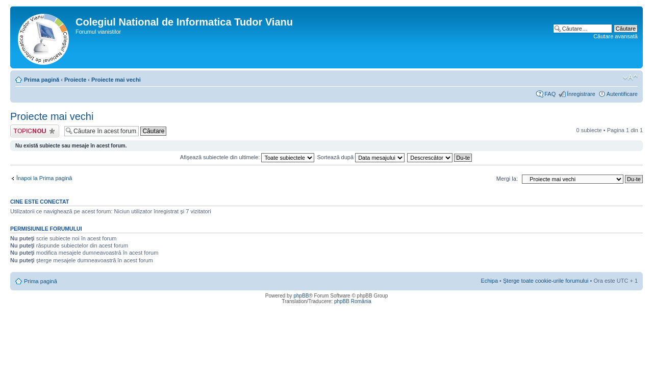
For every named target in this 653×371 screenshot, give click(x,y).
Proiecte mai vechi (116, 80)
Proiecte (75, 80)
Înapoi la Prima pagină (44, 178)
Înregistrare (581, 94)
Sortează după (361, 157)
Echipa (489, 281)
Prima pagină (41, 80)
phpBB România (352, 301)
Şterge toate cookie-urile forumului (546, 281)
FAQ (550, 94)
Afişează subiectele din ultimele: (247, 157)
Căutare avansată (615, 36)
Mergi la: (507, 179)
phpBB (301, 296)
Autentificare (622, 94)
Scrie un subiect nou (34, 131)
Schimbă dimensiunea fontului (630, 77)
